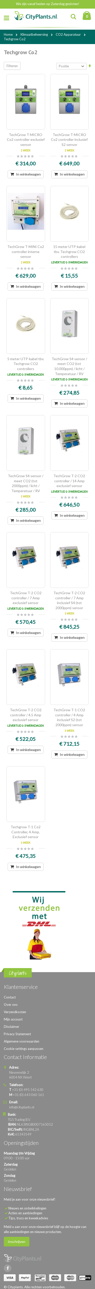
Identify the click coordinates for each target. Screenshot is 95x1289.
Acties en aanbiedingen (25, 1213)
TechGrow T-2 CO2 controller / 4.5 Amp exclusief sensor (26, 715)
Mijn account (13, 1019)
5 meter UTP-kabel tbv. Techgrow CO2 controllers (25, 364)
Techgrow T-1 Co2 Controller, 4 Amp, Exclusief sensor (26, 832)
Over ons (10, 1005)
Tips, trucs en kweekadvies (28, 1218)
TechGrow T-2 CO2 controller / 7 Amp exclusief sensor (26, 598)
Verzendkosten (15, 1012)
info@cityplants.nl (21, 1107)
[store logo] (36, 16)
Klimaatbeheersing (35, 34)
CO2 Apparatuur (69, 34)
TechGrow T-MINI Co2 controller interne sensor (25, 251)
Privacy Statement (17, 1034)
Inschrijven (16, 1241)
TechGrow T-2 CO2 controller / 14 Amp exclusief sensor (69, 481)
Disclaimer (11, 1027)
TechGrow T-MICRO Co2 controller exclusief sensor (26, 139)
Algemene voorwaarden (21, 1041)
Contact (10, 997)
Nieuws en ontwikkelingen (27, 1208)
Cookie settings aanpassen (23, 1049)
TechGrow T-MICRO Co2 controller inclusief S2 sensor (69, 139)
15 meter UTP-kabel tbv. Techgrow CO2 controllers (69, 251)
